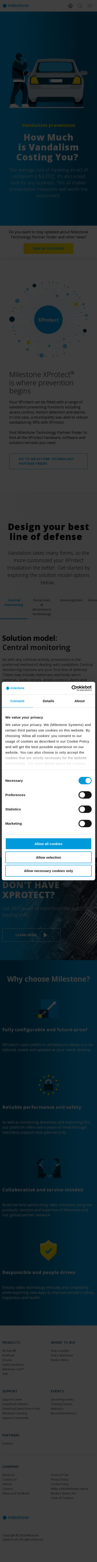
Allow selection (48, 857)
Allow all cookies (49, 844)
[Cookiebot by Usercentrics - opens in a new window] (71, 688)
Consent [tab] (17, 701)
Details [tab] (48, 701)
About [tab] (80, 701)
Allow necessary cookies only (48, 871)
